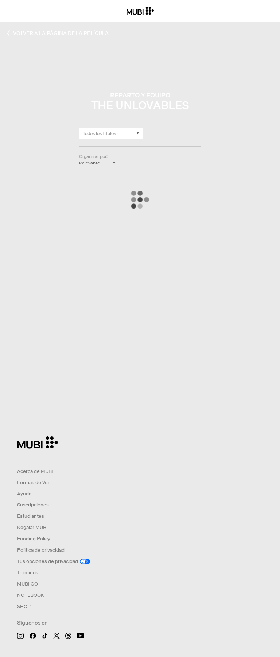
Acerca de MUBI (35, 471)
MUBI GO (27, 584)
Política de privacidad (41, 550)
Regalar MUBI (32, 527)
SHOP (24, 606)
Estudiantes (30, 516)
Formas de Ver (33, 482)
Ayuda (24, 494)
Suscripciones (33, 505)
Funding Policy (33, 539)
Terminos (27, 572)
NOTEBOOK (30, 595)
